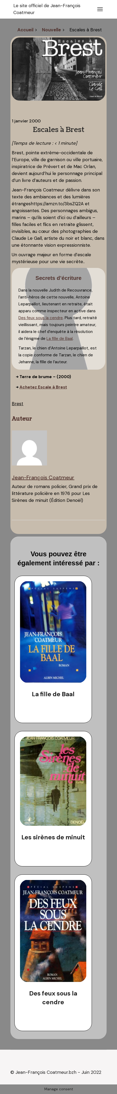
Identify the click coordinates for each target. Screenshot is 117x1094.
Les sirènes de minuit (53, 837)
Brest (17, 404)
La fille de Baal (59, 338)
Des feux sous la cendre (40, 317)
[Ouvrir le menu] (100, 9)
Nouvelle (51, 30)
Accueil (25, 30)
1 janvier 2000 (26, 121)
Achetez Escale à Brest (43, 387)
